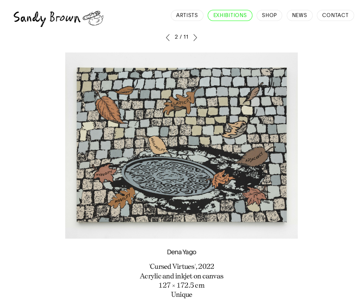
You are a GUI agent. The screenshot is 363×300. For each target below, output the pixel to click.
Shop (269, 15)
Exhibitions (230, 15)
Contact (335, 15)
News (299, 15)
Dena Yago (181, 252)
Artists (187, 15)
